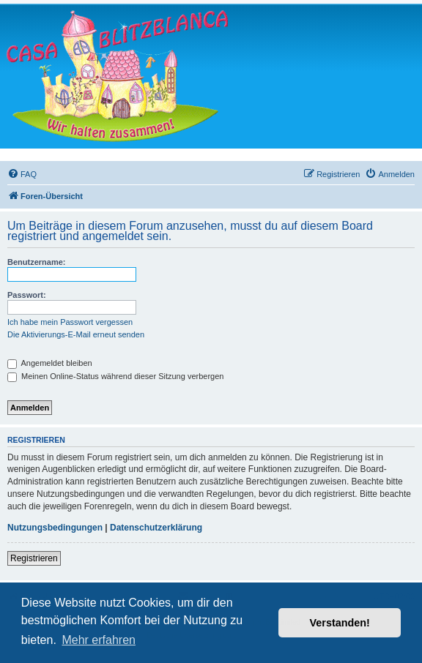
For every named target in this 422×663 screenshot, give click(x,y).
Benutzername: (36, 262)
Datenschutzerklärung (156, 527)
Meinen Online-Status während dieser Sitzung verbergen (115, 376)
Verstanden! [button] (340, 623)
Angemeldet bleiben (49, 363)
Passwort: (26, 295)
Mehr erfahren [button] (99, 640)
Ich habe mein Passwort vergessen (70, 322)
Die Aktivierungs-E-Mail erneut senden (75, 334)
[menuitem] (22, 174)
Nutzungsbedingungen (55, 527)
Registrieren (34, 558)
